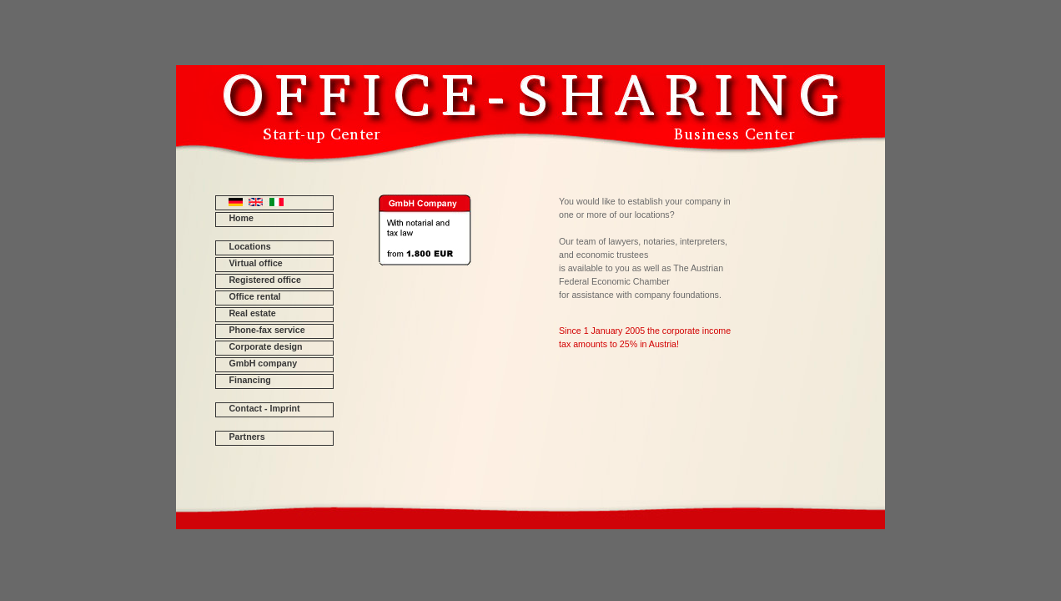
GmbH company (263, 363)
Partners (246, 437)
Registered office (264, 280)
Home (241, 218)
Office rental (254, 296)
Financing (249, 380)
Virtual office (255, 263)
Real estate (252, 313)
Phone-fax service (266, 330)
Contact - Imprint (264, 408)
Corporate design (265, 346)
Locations (249, 246)
